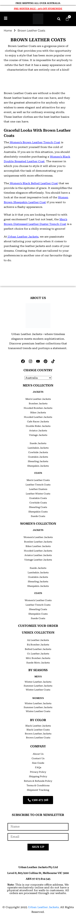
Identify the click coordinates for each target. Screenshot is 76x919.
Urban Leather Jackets (43, 907)
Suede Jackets (38, 443)
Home (8, 30)
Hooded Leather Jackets (38, 417)
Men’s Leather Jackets (38, 399)
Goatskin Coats (38, 498)
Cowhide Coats (38, 502)
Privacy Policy (38, 772)
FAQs (38, 767)
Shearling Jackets (38, 461)
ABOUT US (38, 298)
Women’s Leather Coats (38, 600)
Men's (38, 676)
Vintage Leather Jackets (38, 559)
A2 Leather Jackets (38, 640)
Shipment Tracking (38, 790)
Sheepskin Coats (38, 511)
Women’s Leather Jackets (38, 537)
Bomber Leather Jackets (38, 541)
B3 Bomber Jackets (38, 644)
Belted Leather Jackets (38, 649)
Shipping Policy (38, 776)
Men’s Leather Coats (38, 480)
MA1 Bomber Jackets (38, 658)
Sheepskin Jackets (38, 466)
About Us (38, 754)
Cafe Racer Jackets (38, 421)
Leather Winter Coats (38, 493)
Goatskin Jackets (38, 457)
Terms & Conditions (38, 785)
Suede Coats (38, 516)
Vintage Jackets (38, 435)
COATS (38, 473)
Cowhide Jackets (38, 452)
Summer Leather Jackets (38, 685)
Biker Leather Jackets (38, 546)
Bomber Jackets (38, 403)
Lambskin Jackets (38, 448)
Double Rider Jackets (38, 426)
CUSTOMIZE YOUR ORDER (38, 626)
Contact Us (38, 758)
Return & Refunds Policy (38, 781)
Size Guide (38, 763)
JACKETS (38, 392)
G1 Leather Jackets (38, 653)
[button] (59, 19)
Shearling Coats (38, 507)
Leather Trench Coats (38, 484)
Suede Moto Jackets (38, 662)
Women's (38, 698)
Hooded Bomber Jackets (38, 408)
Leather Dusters (38, 489)
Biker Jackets (38, 412)
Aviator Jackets (38, 430)
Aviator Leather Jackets (38, 555)
